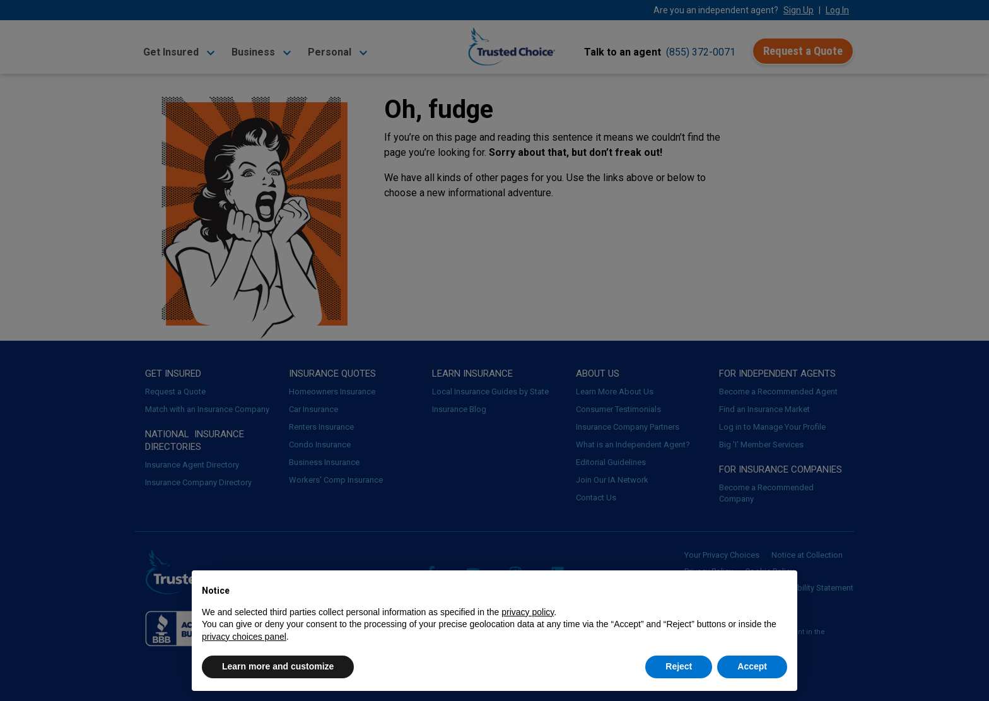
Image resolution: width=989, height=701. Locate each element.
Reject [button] (678, 666)
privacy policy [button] (527, 612)
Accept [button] (752, 666)
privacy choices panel (244, 637)
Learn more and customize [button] (278, 666)
